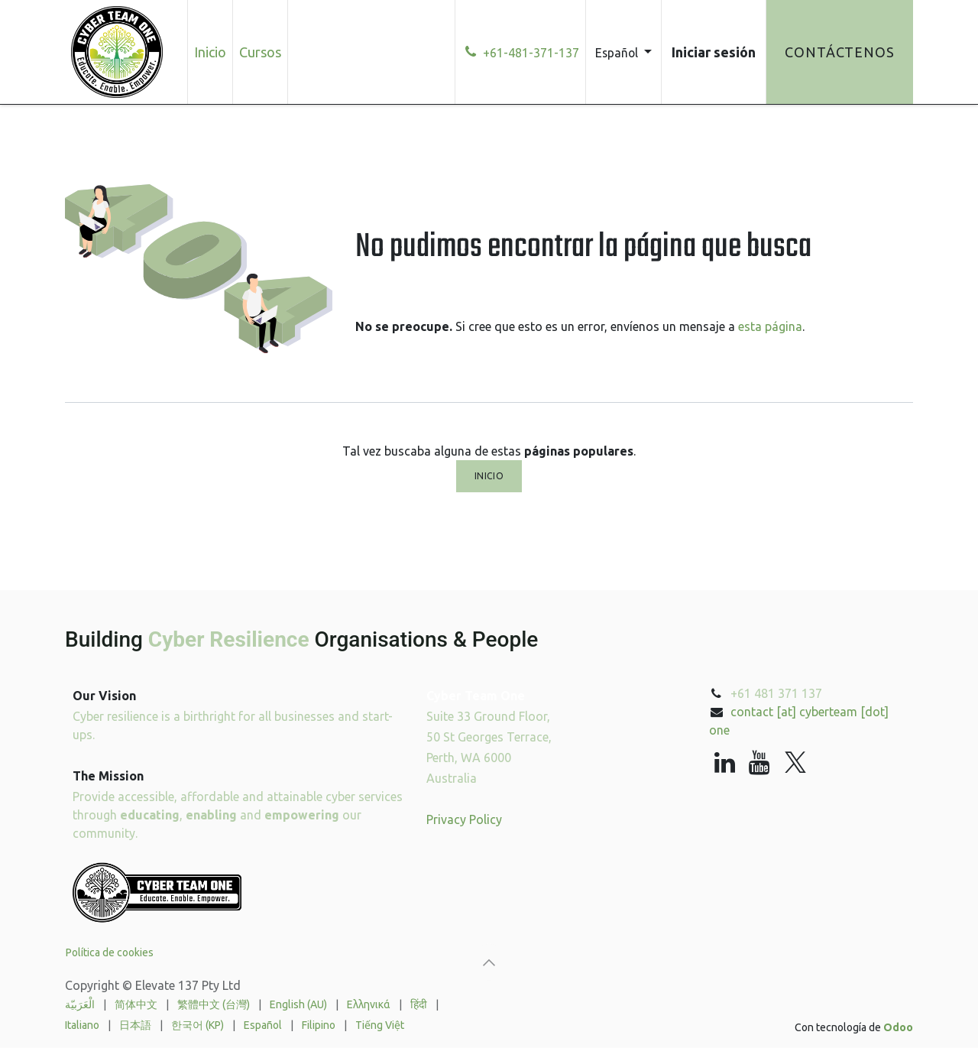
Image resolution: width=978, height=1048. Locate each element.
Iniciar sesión (714, 52)
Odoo (898, 1027)
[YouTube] (759, 763)
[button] (489, 962)
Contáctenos (840, 52)
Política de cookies (110, 952)
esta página (770, 326)
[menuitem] (210, 52)
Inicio (489, 476)
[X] (795, 763)
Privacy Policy (464, 819)
